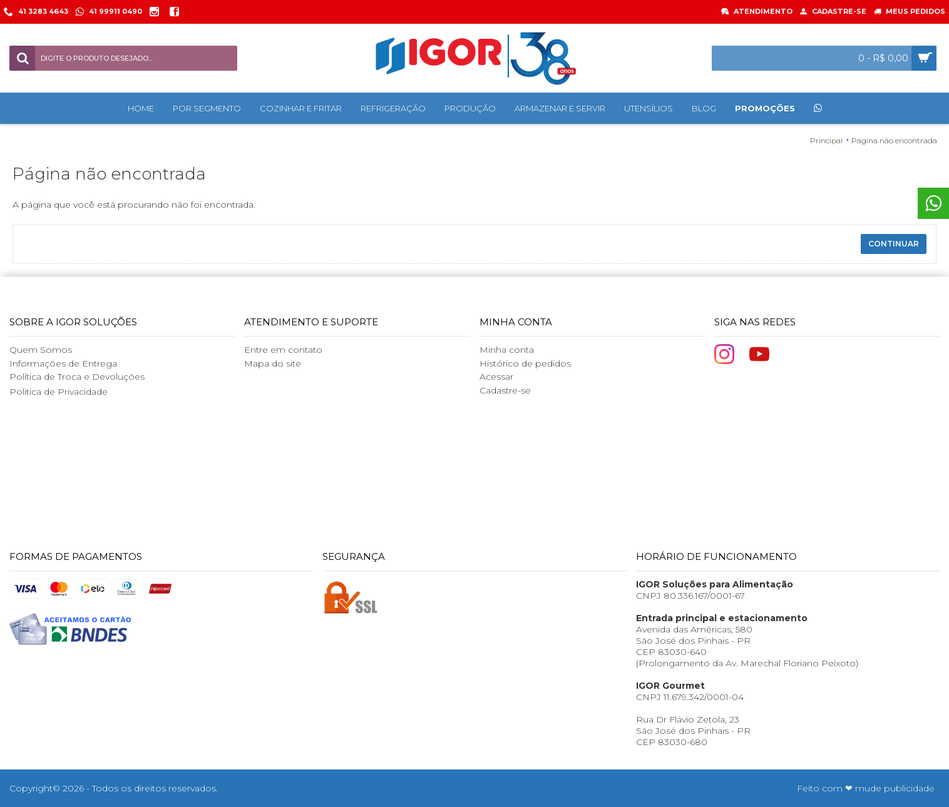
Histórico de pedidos (525, 363)
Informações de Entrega (63, 363)
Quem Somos (40, 349)
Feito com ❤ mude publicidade (866, 788)
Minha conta (507, 349)
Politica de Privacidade (58, 391)
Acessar (496, 376)
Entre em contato (283, 349)
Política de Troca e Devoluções (77, 376)
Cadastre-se (505, 390)
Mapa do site (272, 363)
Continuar (893, 243)
